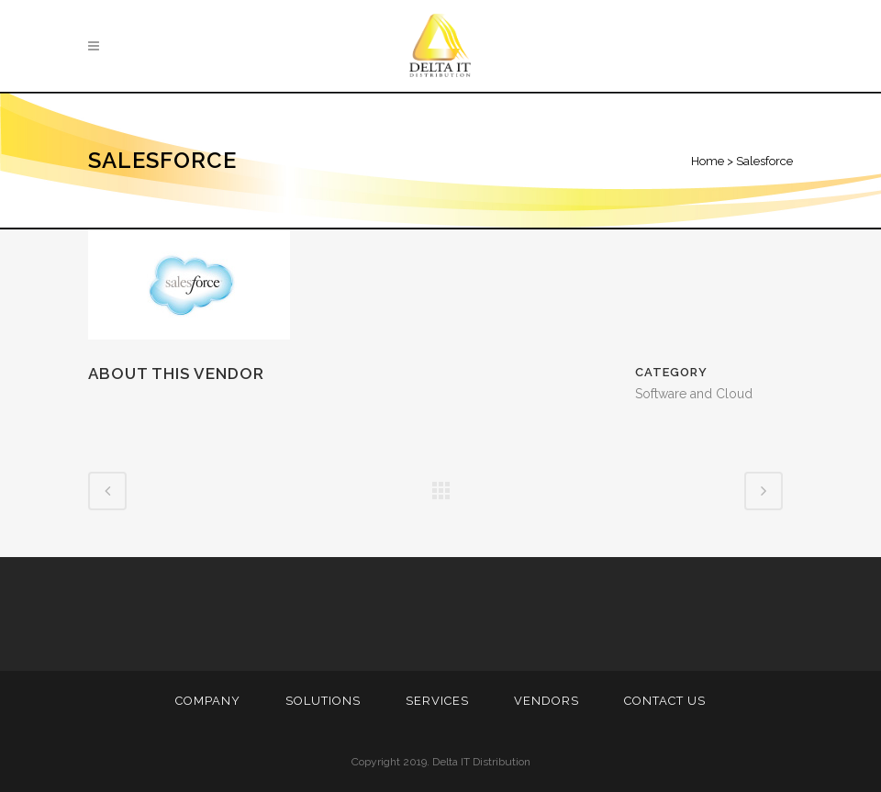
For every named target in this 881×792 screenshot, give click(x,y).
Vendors (546, 701)
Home (707, 161)
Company (207, 701)
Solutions (323, 701)
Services (437, 701)
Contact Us (665, 701)
